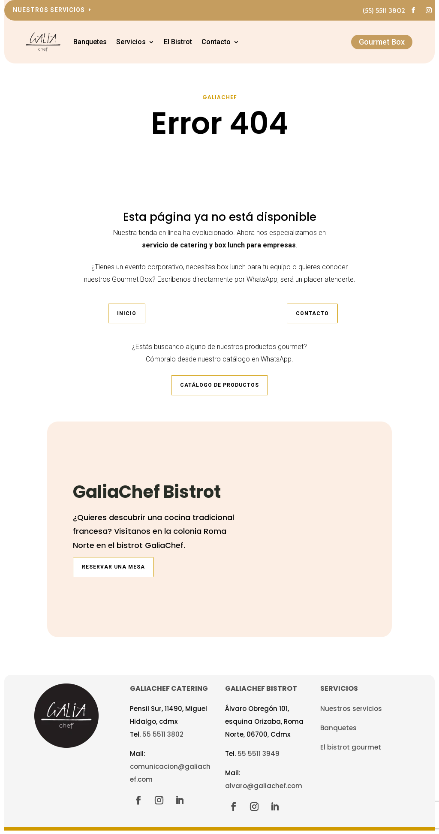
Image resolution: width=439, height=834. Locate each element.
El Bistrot (186, 42)
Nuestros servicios (49, 9)
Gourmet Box (382, 41)
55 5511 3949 (259, 758)
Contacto (224, 42)
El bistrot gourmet (350, 751)
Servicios (139, 42)
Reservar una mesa (113, 572)
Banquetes (98, 42)
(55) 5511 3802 (384, 10)
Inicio (126, 318)
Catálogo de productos (219, 390)
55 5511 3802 (162, 739)
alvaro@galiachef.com (263, 790)
